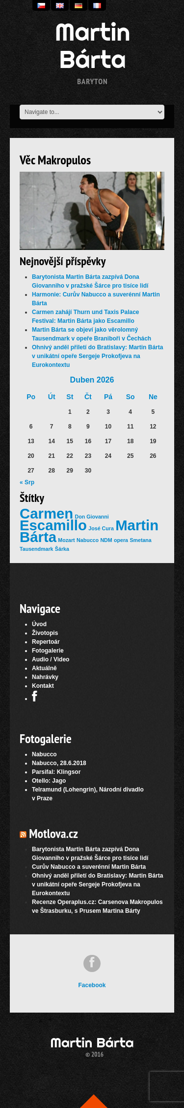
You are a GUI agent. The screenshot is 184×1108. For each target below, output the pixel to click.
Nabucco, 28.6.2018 (59, 763)
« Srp (27, 482)
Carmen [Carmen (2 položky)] (46, 513)
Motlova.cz (53, 833)
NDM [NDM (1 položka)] (106, 540)
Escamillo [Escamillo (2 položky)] (53, 525)
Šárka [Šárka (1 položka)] (62, 549)
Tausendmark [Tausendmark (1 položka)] (36, 549)
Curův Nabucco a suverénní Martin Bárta (89, 866)
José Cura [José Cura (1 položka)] (101, 528)
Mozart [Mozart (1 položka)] (66, 540)
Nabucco (44, 754)
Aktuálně (44, 668)
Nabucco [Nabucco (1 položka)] (88, 540)
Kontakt (43, 685)
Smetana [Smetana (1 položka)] (140, 540)
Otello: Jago (49, 780)
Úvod (39, 624)
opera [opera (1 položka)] (121, 540)
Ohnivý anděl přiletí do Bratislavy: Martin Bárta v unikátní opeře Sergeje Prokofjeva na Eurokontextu (97, 356)
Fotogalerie (48, 650)
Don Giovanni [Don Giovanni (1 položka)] (92, 517)
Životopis (45, 633)
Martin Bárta (93, 45)
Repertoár (46, 641)
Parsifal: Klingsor (56, 772)
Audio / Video (50, 659)
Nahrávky (45, 677)
